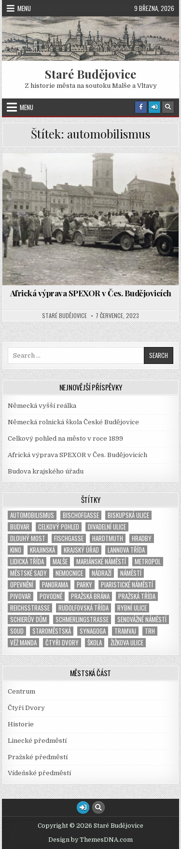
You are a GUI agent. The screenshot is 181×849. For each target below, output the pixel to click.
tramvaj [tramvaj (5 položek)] (125, 631)
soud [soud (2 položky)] (17, 631)
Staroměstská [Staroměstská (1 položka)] (51, 631)
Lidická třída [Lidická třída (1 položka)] (27, 561)
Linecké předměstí (37, 740)
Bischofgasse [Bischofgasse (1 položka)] (81, 515)
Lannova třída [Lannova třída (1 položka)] (126, 550)
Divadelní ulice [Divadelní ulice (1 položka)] (107, 526)
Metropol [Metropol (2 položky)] (148, 561)
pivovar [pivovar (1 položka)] (20, 596)
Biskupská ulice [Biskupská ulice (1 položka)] (128, 515)
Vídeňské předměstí (39, 773)
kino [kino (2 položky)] (15, 550)
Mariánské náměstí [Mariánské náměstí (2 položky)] (101, 561)
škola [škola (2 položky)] (94, 642)
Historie (21, 724)
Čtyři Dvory (26, 707)
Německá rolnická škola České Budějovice (73, 422)
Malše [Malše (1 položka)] (60, 561)
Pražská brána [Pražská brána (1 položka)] (90, 596)
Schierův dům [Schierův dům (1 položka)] (28, 619)
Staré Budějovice (90, 74)
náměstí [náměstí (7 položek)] (130, 573)
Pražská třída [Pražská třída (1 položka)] (136, 596)
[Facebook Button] (141, 107)
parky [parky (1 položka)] (84, 584)
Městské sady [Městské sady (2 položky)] (28, 573)
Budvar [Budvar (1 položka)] (19, 526)
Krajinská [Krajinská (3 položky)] (42, 550)
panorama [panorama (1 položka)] (55, 584)
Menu (24, 8)
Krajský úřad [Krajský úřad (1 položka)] (81, 550)
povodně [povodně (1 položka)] (51, 596)
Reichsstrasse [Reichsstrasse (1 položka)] (30, 607)
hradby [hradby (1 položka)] (142, 538)
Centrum (21, 691)
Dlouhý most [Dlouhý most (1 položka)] (27, 538)
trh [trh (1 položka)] (150, 631)
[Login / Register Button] (154, 107)
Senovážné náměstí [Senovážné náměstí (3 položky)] (142, 619)
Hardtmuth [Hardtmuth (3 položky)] (107, 538)
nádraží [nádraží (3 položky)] (101, 573)
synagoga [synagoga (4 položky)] (93, 631)
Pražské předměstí (38, 757)
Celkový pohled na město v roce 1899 (65, 438)
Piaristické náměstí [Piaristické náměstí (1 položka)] (127, 584)
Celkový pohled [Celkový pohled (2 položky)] (58, 526)
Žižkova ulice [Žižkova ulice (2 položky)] (127, 642)
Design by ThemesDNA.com (90, 839)
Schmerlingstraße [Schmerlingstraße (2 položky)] (82, 619)
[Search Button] (168, 107)
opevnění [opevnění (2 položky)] (21, 584)
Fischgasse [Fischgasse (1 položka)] (69, 538)
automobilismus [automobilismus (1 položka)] (32, 515)
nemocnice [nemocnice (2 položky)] (69, 573)
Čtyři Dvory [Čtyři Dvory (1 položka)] (62, 642)
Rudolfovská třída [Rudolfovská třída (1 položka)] (83, 607)
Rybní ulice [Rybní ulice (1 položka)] (132, 607)
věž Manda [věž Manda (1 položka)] (23, 642)
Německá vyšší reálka (42, 405)
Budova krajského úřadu (46, 471)
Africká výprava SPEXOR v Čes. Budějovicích (90, 293)
